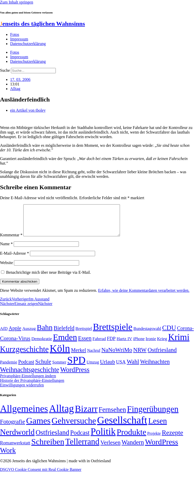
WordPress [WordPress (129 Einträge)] (74, 376)
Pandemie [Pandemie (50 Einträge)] (8, 368)
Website (6, 269)
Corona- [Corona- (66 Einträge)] (185, 334)
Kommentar (11, 241)
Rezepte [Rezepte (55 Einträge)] (172, 438)
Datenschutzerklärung (28, 43)
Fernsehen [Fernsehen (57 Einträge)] (112, 415)
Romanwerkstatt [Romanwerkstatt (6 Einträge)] (15, 449)
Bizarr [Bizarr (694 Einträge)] (86, 415)
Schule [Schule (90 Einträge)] (43, 367)
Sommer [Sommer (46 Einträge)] (59, 368)
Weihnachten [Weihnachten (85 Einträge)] (155, 368)
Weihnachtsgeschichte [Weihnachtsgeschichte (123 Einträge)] (29, 376)
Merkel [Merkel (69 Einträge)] (78, 356)
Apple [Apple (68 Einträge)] (15, 334)
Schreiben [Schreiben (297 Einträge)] (47, 447)
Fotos (14, 34)
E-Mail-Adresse (14, 259)
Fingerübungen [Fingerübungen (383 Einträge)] (153, 415)
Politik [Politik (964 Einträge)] (103, 437)
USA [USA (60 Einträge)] (121, 368)
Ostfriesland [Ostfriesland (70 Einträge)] (52, 438)
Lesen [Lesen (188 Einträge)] (157, 427)
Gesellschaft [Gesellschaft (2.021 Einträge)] (122, 426)
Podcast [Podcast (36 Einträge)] (80, 438)
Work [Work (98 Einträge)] (8, 456)
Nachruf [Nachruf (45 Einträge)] (93, 356)
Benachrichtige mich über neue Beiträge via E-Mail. (48, 278)
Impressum (19, 39)
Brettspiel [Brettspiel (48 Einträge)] (84, 334)
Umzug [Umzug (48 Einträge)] (92, 368)
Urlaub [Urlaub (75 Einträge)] (107, 368)
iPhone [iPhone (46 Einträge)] (139, 345)
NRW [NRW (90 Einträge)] (140, 356)
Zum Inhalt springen (16, 2)
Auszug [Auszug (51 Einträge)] (29, 334)
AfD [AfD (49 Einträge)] (4, 334)
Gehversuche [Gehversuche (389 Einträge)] (73, 426)
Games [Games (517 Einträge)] (38, 427)
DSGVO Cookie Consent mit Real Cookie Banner (40, 475)
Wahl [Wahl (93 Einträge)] (133, 367)
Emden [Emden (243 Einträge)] (65, 343)
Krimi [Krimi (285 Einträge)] (178, 343)
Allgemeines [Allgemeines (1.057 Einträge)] (24, 415)
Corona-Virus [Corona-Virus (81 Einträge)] (15, 344)
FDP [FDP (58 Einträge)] (111, 344)
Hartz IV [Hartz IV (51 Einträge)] (124, 344)
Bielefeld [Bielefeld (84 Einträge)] (64, 334)
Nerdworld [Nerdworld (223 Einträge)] (17, 438)
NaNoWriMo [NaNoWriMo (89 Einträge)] (116, 356)
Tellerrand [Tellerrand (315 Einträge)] (82, 447)
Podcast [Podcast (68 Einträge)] (26, 368)
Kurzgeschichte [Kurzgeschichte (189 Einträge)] (24, 355)
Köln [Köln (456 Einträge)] (60, 354)
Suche (5, 70)
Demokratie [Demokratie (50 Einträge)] (41, 344)
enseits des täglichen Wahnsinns (42, 23)
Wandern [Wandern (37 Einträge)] (132, 448)
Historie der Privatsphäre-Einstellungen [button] (32, 386)
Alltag (15, 88)
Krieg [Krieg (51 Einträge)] (162, 344)
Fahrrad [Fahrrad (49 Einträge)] (99, 344)
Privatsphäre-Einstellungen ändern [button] (28, 382)
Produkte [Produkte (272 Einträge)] (131, 438)
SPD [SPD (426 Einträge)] (76, 366)
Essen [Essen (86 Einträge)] (85, 344)
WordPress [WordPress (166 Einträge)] (161, 448)
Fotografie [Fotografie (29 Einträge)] (12, 427)
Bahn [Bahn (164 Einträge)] (44, 333)
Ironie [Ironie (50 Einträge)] (151, 344)
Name (6, 250)
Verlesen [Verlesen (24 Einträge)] (110, 448)
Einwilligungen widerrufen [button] (22, 391)
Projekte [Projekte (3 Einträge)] (154, 439)
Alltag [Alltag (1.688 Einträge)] (61, 414)
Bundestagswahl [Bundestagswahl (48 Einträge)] (147, 334)
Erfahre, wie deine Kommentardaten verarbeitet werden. (143, 296)
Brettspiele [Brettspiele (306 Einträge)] (113, 333)
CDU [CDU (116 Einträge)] (169, 334)
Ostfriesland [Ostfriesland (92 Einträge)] (162, 356)
